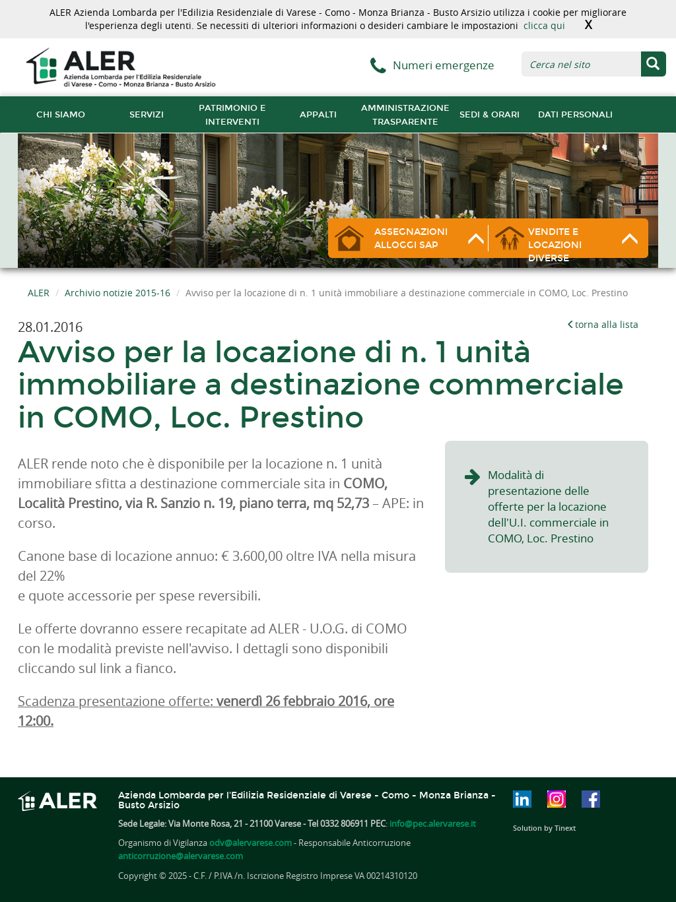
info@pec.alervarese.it (432, 823)
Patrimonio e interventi (232, 115)
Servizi (146, 114)
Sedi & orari (489, 114)
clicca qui (544, 25)
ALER (39, 292)
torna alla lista (602, 324)
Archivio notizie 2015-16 (117, 292)
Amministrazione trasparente (405, 115)
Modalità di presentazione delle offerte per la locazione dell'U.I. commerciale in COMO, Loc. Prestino (548, 506)
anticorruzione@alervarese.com (180, 856)
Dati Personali (575, 114)
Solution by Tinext (544, 828)
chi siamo (60, 114)
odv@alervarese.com (250, 843)
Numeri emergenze (443, 65)
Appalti (318, 114)
